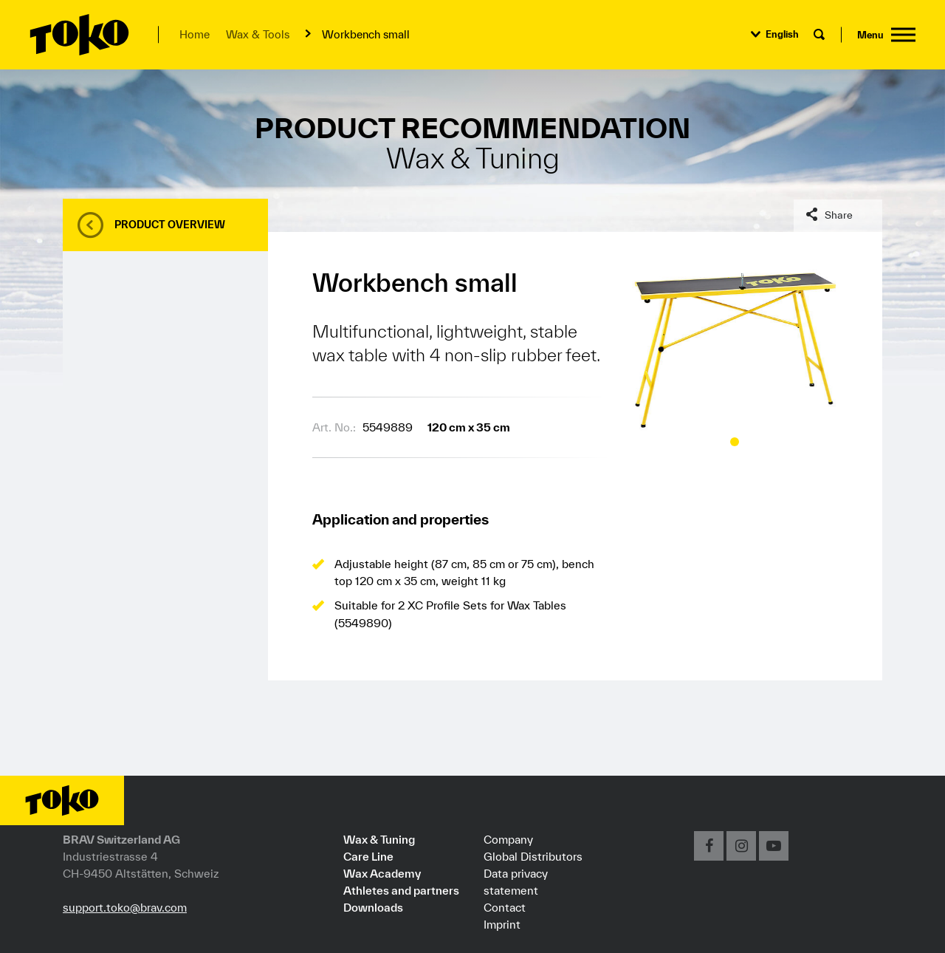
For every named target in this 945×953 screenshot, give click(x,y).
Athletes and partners (401, 890)
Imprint (502, 924)
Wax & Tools (257, 34)
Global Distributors (533, 856)
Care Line (368, 856)
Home (194, 34)
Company (508, 839)
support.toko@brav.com (125, 907)
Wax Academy (382, 873)
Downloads (373, 907)
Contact (505, 907)
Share (839, 215)
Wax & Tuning (379, 839)
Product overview (169, 224)
